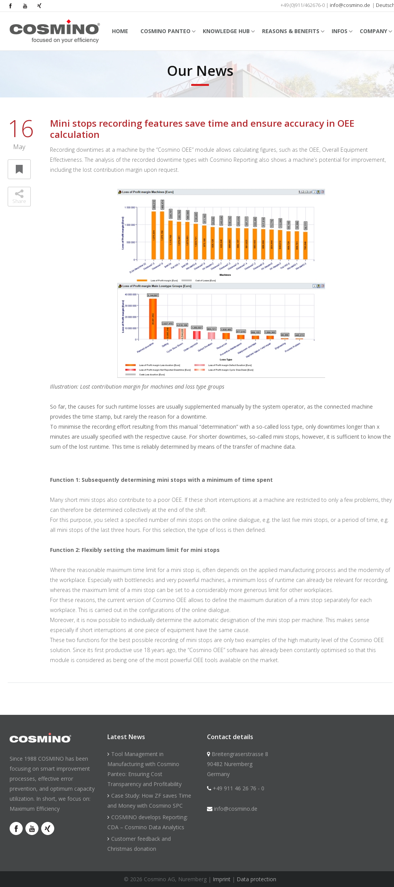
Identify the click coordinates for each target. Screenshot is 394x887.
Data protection (256, 879)
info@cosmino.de (350, 5)
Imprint (221, 879)
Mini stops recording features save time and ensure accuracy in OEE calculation (202, 129)
